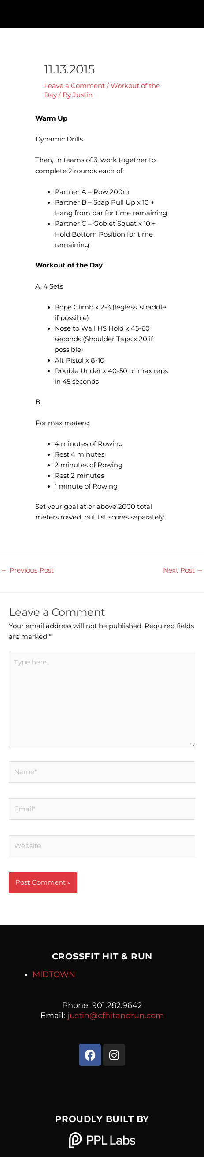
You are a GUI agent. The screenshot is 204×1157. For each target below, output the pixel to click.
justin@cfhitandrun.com (115, 1015)
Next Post (183, 570)
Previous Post (27, 570)
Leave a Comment (74, 86)
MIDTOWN (54, 974)
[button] (102, 11)
